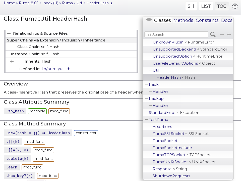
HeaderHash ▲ (99, 3)
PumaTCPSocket (182, 154)
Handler (160, 91)
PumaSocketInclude (172, 147)
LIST (206, 6)
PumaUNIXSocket (184, 161)
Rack (153, 84)
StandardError (174, 112)
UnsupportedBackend (190, 49)
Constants (207, 20)
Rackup (156, 98)
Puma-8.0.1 (29, 3)
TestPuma (158, 119)
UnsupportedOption (187, 56)
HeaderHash (175, 77)
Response (170, 168)
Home (9, 3)
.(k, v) (17, 149)
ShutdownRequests (171, 175)
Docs (226, 20)
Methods (183, 20)
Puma (67, 3)
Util (156, 70)
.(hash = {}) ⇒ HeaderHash (38, 132)
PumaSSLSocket (181, 133)
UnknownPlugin (183, 42)
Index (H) (50, 3)
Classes (162, 20)
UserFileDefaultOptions (184, 63)
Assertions (162, 126)
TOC (222, 6)
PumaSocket (165, 140)
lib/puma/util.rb (56, 68)
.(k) (13, 141)
